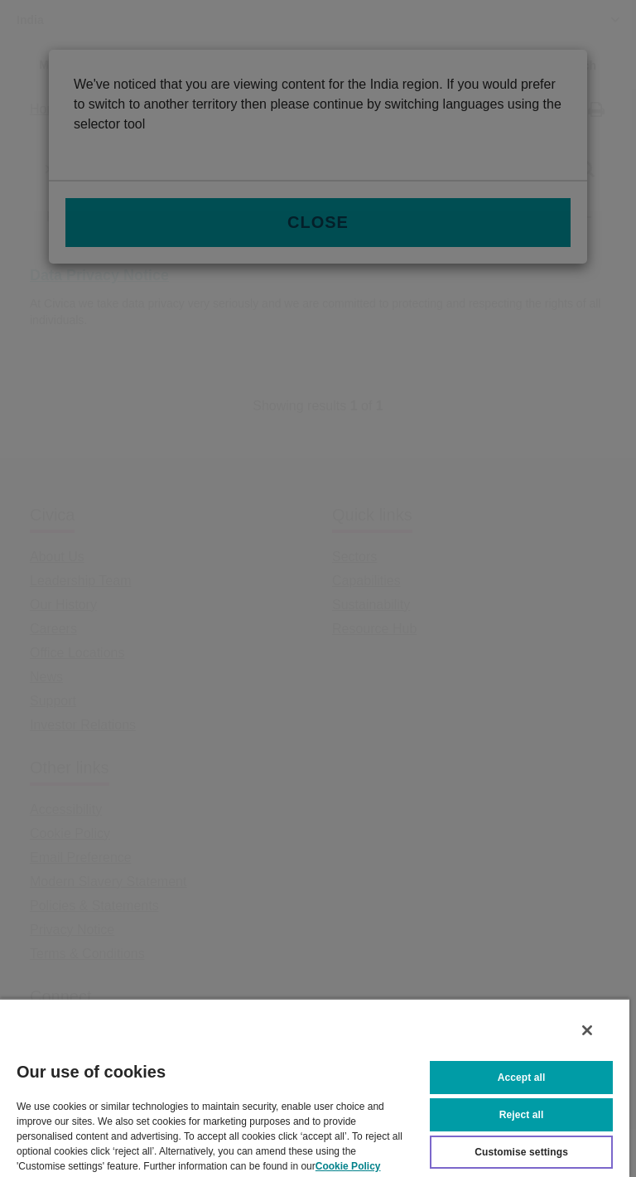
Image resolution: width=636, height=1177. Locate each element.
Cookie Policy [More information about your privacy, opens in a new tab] (348, 1166)
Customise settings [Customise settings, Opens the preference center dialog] (521, 1152)
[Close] (587, 1030)
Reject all (521, 1115)
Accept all (522, 1077)
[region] (314, 1087)
